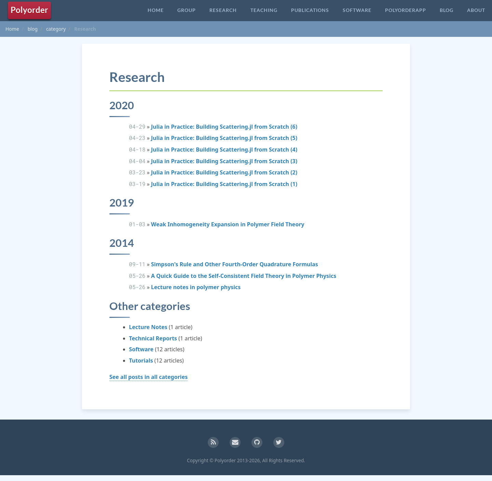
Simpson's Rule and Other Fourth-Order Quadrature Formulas (234, 265)
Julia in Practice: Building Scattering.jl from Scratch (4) (224, 150)
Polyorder (29, 10)
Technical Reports (153, 339)
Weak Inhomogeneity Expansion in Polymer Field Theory (227, 224)
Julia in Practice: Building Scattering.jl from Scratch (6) (224, 127)
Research (223, 10)
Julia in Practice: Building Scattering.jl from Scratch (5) (224, 138)
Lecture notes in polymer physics (196, 288)
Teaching (263, 10)
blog (33, 29)
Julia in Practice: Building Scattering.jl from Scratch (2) (224, 172)
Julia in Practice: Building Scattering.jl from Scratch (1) (224, 184)
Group (186, 10)
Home (156, 10)
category (56, 29)
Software (357, 10)
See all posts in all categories (148, 378)
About (476, 10)
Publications (310, 10)
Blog (446, 10)
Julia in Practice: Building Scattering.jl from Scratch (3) (224, 161)
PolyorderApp (405, 10)
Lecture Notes (148, 328)
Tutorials (141, 361)
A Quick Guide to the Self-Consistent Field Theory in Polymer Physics (243, 276)
